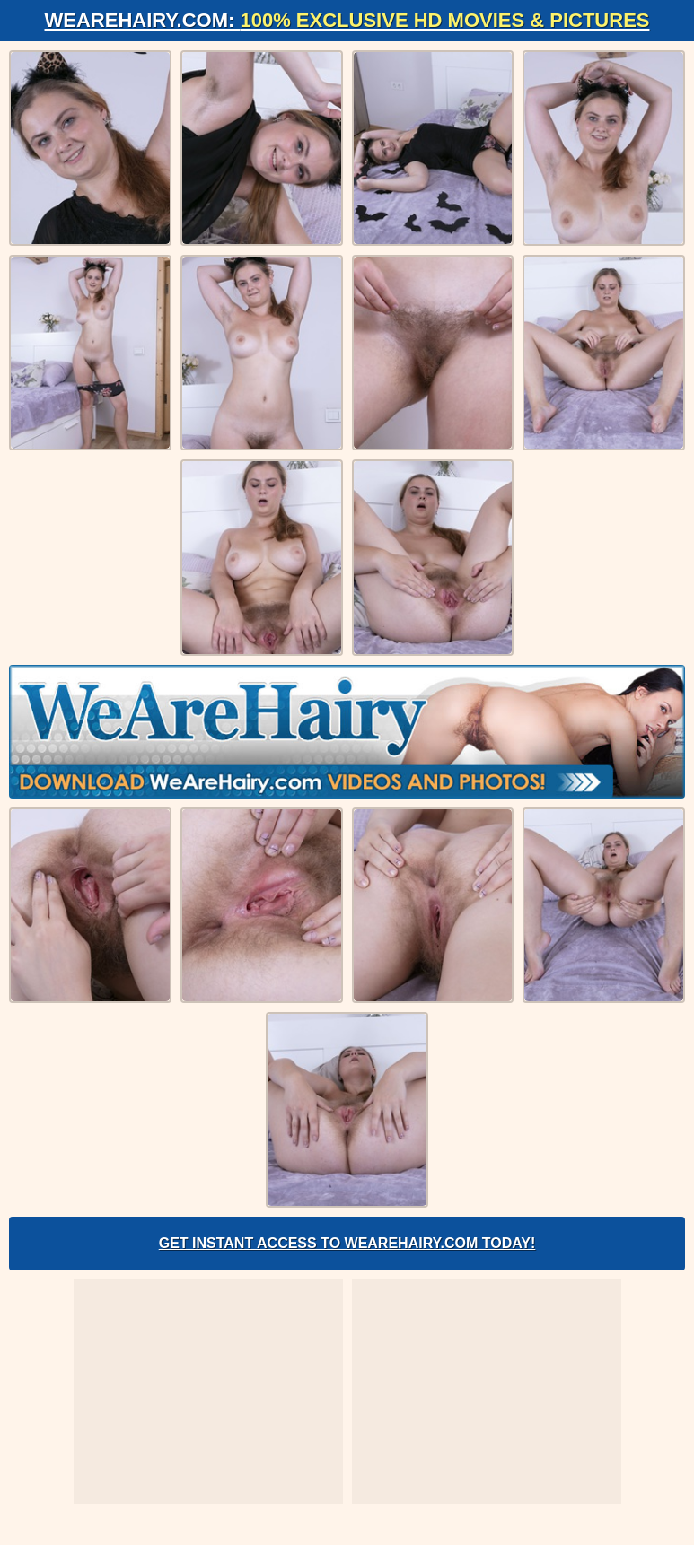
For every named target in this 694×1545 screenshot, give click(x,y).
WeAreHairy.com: (347, 20)
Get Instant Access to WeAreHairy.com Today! (347, 1243)
